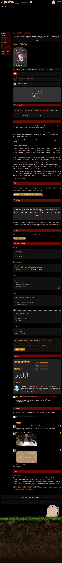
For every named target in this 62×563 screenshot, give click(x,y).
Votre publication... (17, 466)
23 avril (40, 73)
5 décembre (27, 73)
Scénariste (39, 267)
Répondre (18, 429)
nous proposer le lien (47, 479)
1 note (42, 361)
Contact (47, 502)
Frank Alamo (22, 154)
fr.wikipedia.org (21, 178)
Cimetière (19, 33)
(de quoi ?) (31, 78)
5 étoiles (37, 362)
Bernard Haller (28, 33)
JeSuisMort (8, 2)
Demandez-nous (20, 349)
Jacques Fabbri (17, 150)
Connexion (59, 3)
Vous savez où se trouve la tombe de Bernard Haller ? (27, 194)
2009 (43, 73)
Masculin (21, 256)
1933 (32, 73)
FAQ (30, 502)
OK (37, 40)
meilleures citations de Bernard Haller (49, 224)
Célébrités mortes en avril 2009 (23, 489)
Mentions (35, 502)
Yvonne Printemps (56, 159)
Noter (18, 115)
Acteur (25, 267)
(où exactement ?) (26, 83)
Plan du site (41, 502)
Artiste (29, 267)
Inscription (59, 1)
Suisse (19, 73)
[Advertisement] (31, 20)
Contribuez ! (38, 97)
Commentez (18, 403)
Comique (33, 267)
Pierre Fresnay (21, 157)
